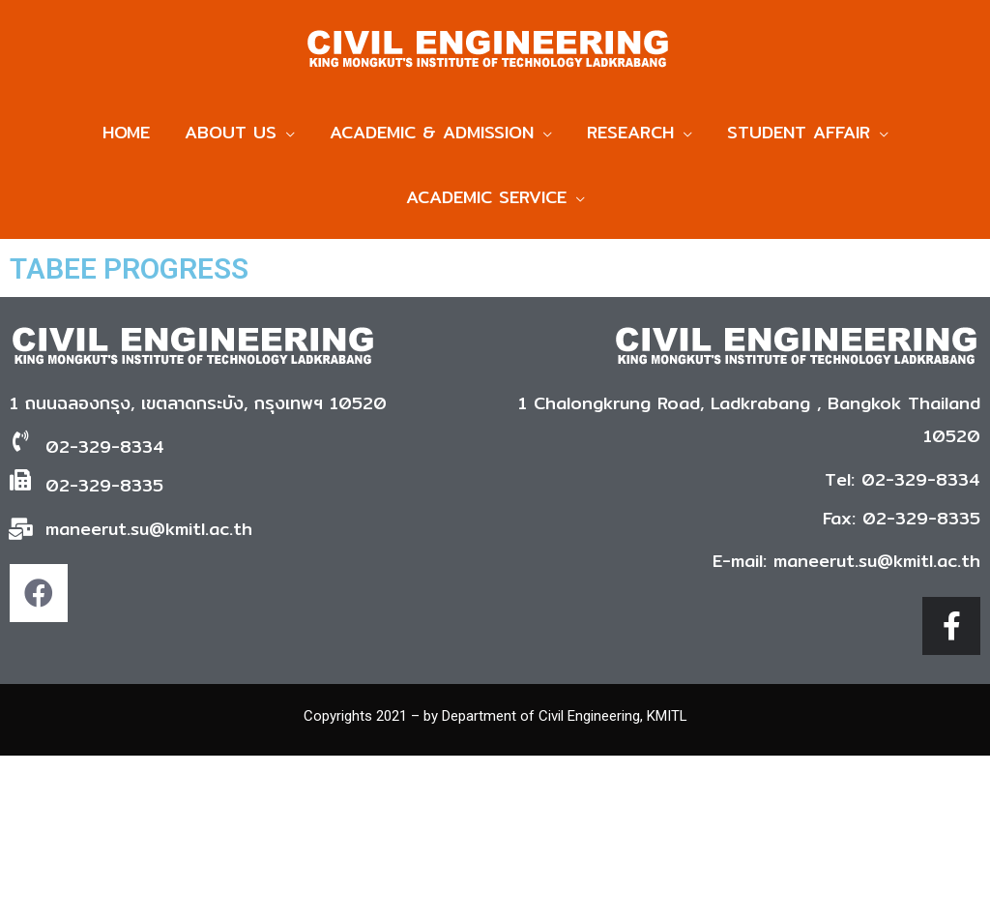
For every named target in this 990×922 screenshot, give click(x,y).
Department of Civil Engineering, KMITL (564, 724)
